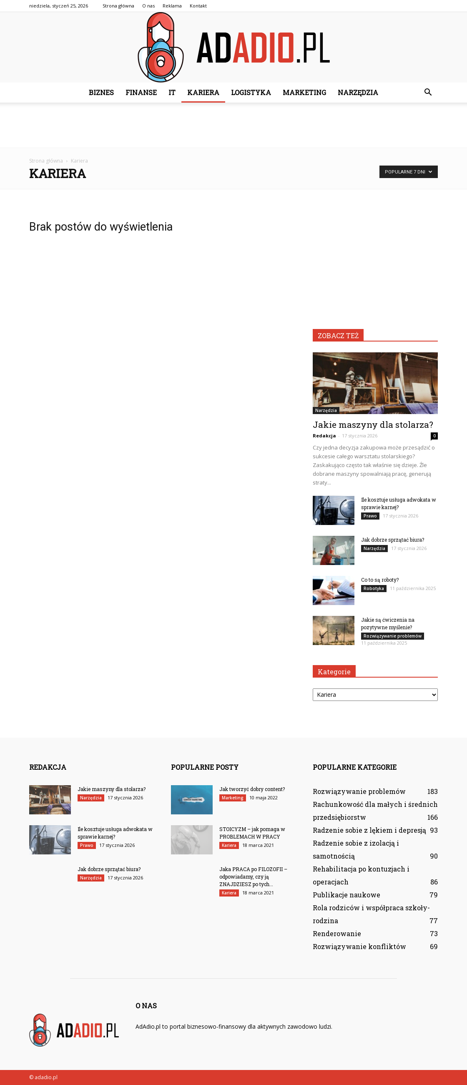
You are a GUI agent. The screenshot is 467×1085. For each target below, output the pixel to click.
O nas (148, 6)
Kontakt (198, 6)
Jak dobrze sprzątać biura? (392, 539)
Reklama (172, 6)
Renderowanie (337, 933)
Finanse (141, 92)
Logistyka (251, 92)
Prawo (370, 516)
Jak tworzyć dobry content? (252, 789)
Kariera (203, 92)
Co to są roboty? (380, 579)
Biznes (101, 92)
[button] (428, 93)
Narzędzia (358, 92)
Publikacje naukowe (346, 894)
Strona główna (118, 6)
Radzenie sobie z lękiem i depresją (369, 830)
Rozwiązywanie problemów (393, 636)
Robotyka (374, 588)
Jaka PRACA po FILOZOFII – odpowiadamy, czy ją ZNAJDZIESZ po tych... (253, 876)
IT (172, 92)
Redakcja (324, 435)
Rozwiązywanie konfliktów (359, 946)
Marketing (304, 92)
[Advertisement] (233, 125)
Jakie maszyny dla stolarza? (373, 424)
